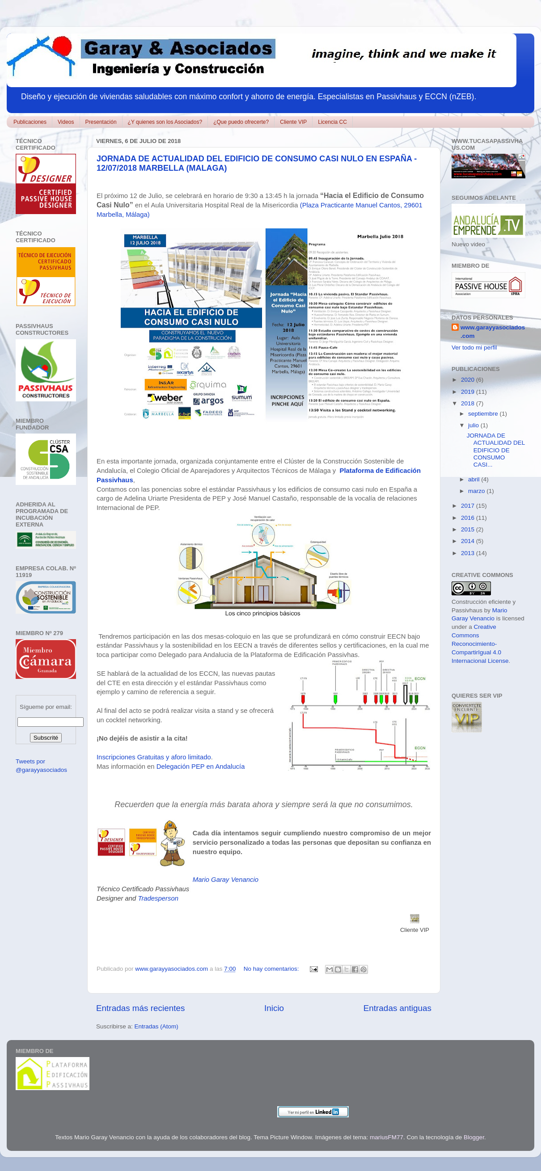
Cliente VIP (293, 122)
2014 (468, 541)
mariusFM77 (386, 1137)
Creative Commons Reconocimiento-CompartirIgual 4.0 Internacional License (480, 643)
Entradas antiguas (397, 1008)
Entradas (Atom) (156, 1026)
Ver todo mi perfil (474, 347)
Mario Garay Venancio (225, 879)
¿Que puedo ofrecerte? (241, 122)
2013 (468, 553)
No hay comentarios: (272, 968)
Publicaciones (29, 122)
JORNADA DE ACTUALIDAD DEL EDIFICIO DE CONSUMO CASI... (496, 450)
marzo (477, 491)
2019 (468, 391)
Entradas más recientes (140, 1008)
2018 (468, 403)
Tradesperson (158, 898)
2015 (468, 529)
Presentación (101, 122)
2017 (468, 505)
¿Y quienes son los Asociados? (165, 122)
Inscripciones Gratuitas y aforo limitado (154, 757)
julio (474, 425)
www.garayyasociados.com (493, 331)
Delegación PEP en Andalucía (200, 766)
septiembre (484, 413)
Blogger (474, 1137)
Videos (66, 122)
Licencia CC (332, 122)
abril (474, 479)
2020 (468, 379)
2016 (468, 517)
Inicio (274, 1008)
